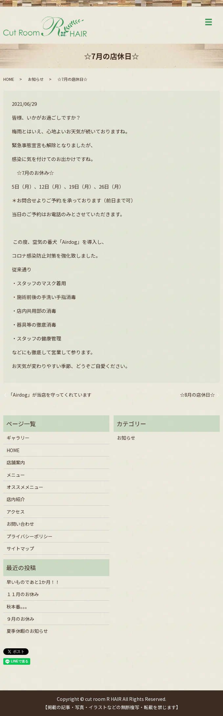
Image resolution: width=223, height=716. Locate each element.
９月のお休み (20, 618)
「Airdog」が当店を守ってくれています (50, 395)
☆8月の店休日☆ (197, 395)
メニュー (16, 475)
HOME (8, 79)
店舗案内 (16, 462)
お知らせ (36, 79)
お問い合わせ (20, 523)
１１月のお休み (23, 594)
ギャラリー (18, 437)
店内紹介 (16, 499)
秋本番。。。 (18, 606)
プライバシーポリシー (30, 536)
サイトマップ (20, 548)
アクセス (16, 511)
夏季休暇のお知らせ (27, 631)
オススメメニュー (25, 487)
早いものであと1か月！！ (33, 582)
